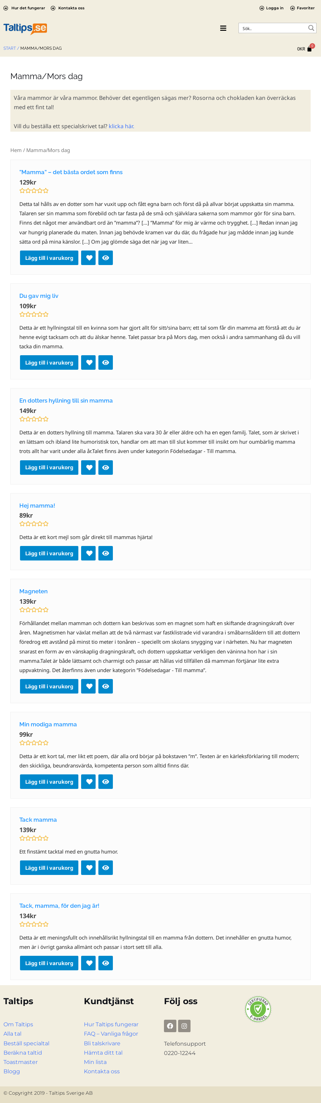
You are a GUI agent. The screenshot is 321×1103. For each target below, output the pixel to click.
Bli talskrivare (102, 1043)
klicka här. (121, 126)
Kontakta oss (102, 1071)
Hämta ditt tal (103, 1052)
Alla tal (12, 1033)
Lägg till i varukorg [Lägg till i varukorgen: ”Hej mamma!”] (49, 553)
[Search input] (273, 28)
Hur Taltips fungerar (111, 1024)
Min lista (95, 1062)
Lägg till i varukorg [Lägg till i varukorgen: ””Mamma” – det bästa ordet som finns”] (49, 257)
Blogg (11, 1071)
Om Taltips (18, 1024)
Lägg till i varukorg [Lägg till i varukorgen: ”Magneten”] (49, 686)
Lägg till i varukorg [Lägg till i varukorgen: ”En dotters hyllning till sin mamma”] (49, 467)
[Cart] (304, 49)
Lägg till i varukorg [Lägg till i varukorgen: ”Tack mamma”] (49, 867)
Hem (16, 150)
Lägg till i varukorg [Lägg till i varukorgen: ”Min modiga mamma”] (49, 781)
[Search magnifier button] (311, 28)
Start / (11, 48)
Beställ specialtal (26, 1043)
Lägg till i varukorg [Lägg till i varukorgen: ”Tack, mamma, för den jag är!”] (49, 963)
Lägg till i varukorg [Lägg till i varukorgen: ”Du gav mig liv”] (49, 362)
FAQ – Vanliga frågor (111, 1033)
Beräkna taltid (22, 1052)
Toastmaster (20, 1062)
